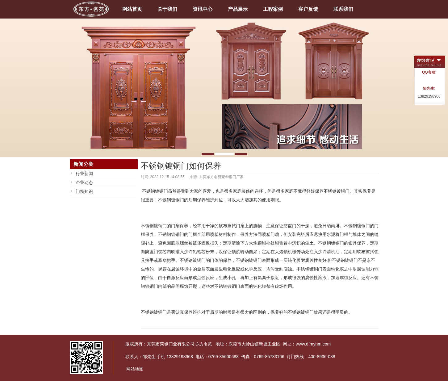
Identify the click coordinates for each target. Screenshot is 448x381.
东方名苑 (204, 344)
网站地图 (135, 368)
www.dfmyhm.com (313, 343)
